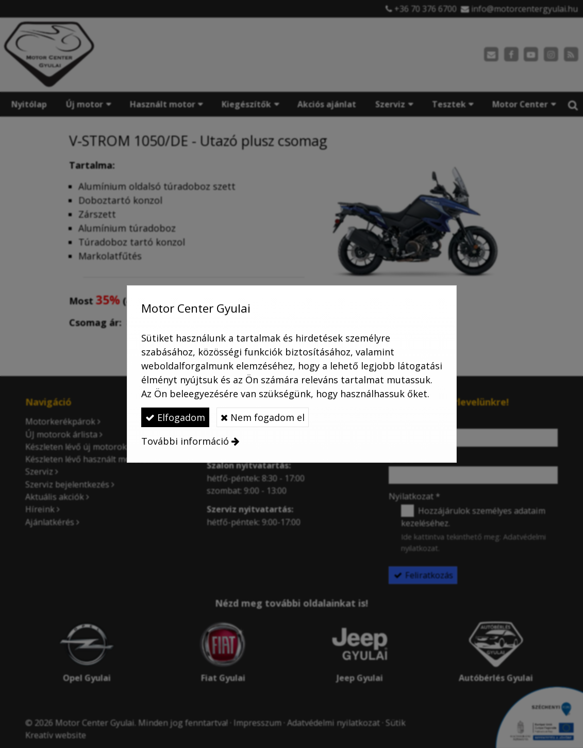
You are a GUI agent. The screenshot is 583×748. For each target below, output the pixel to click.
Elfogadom (175, 417)
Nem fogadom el (263, 417)
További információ (185, 441)
